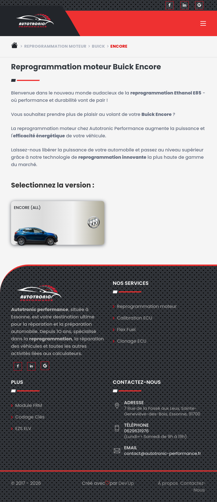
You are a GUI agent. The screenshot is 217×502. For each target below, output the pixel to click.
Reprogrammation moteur (55, 46)
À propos (168, 483)
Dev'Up (126, 483)
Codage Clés (30, 417)
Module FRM (28, 405)
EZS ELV (23, 428)
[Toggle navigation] (203, 24)
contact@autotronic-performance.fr (162, 453)
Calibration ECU (134, 318)
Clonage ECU (131, 341)
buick (98, 46)
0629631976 (136, 431)
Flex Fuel (126, 329)
